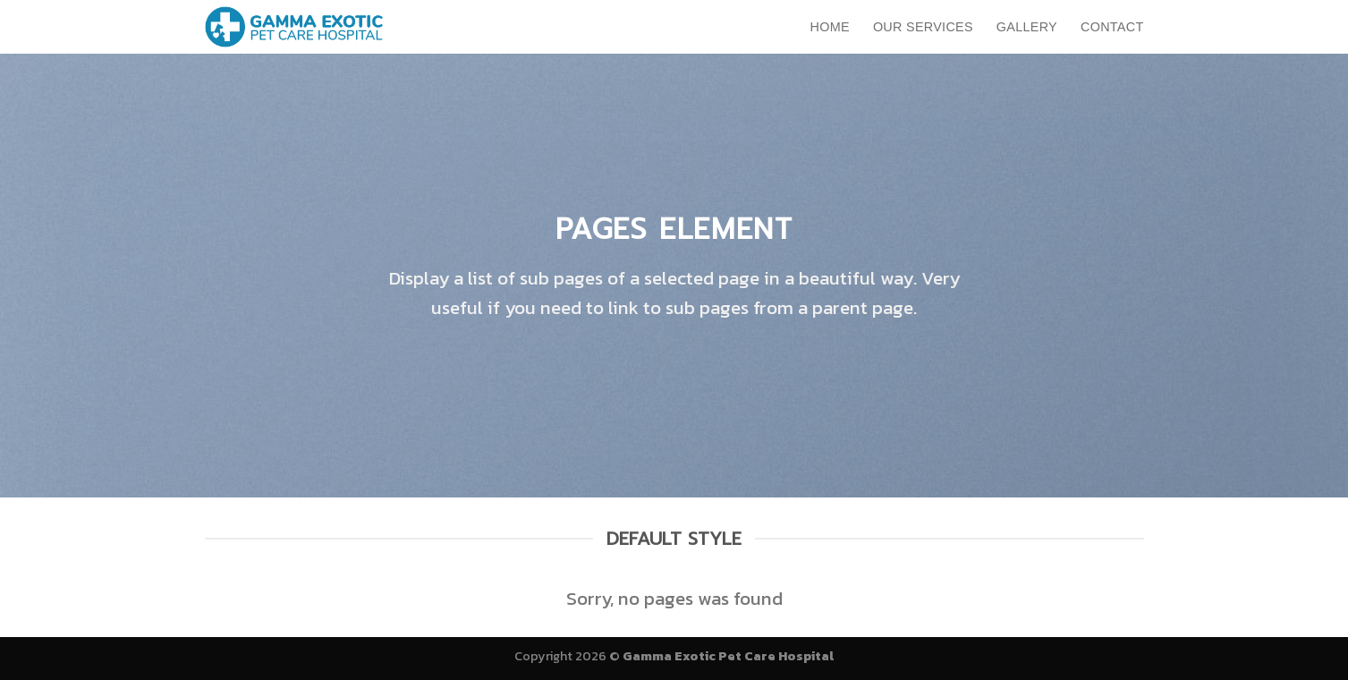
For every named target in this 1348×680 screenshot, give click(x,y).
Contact (1112, 27)
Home (830, 27)
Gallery (1026, 27)
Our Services (923, 27)
